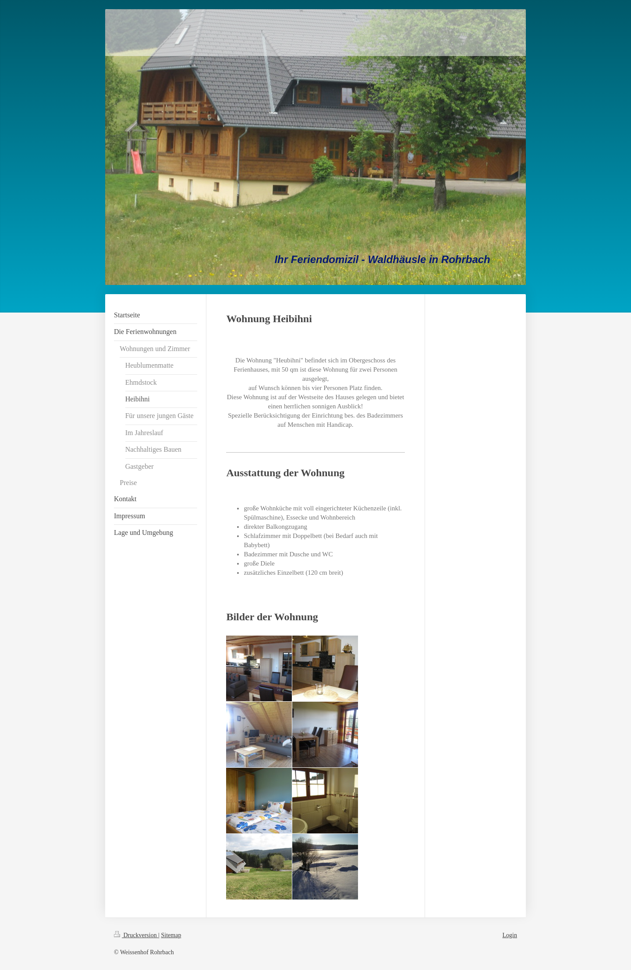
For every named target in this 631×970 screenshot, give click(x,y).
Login (510, 935)
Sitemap (171, 935)
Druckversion (136, 935)
